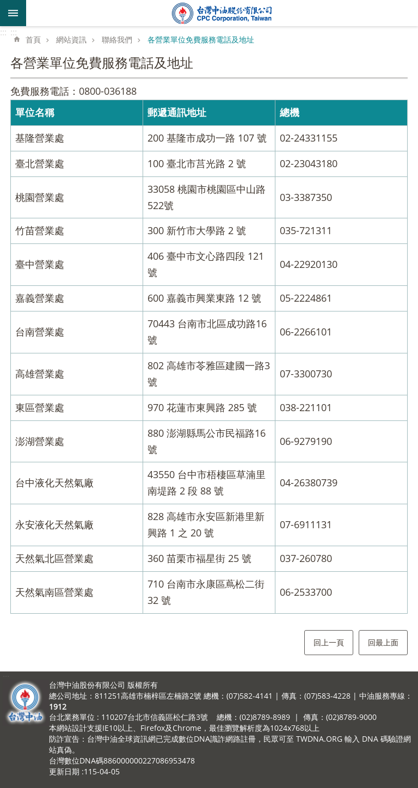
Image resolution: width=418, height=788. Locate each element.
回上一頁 (329, 642)
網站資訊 (71, 39)
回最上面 (383, 642)
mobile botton (13, 13)
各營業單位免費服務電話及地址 (200, 39)
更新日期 (64, 771)
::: (3, 32)
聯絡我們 (117, 39)
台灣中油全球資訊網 (222, 13)
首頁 (33, 39)
